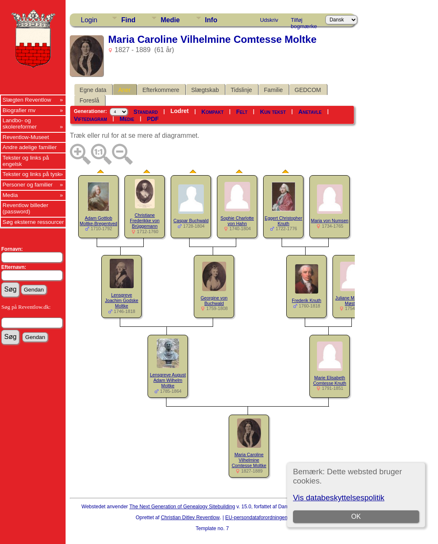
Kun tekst (273, 111)
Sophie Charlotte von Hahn (237, 220)
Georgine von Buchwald (214, 300)
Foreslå (89, 100)
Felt (242, 111)
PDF (153, 119)
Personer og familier (28, 184)
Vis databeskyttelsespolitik (338, 497)
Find (128, 20)
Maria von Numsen (329, 220)
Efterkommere (160, 90)
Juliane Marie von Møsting (353, 300)
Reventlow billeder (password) (25, 208)
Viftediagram (90, 119)
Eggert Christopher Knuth (283, 220)
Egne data (92, 90)
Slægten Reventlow (27, 100)
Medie (170, 20)
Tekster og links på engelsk (26, 161)
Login (89, 20)
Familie (273, 90)
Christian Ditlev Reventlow (190, 517)
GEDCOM (308, 90)
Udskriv (269, 20)
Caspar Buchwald (191, 220)
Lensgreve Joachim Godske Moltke (121, 300)
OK (356, 516)
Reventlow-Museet (26, 137)
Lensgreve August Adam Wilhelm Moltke (168, 380)
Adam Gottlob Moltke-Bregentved (98, 220)
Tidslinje (241, 90)
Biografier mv (19, 110)
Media (10, 195)
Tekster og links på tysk (32, 174)
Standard (145, 111)
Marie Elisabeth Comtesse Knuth (329, 380)
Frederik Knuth (306, 300)
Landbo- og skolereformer (20, 123)
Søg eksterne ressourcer (33, 222)
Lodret (179, 111)
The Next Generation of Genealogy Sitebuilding (182, 507)
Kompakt (212, 111)
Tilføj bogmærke (304, 21)
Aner (124, 90)
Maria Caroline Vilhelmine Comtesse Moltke (249, 460)
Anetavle (310, 111)
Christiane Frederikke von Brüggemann (144, 221)
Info (211, 20)
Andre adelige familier (30, 147)
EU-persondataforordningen (256, 517)
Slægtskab (205, 90)
